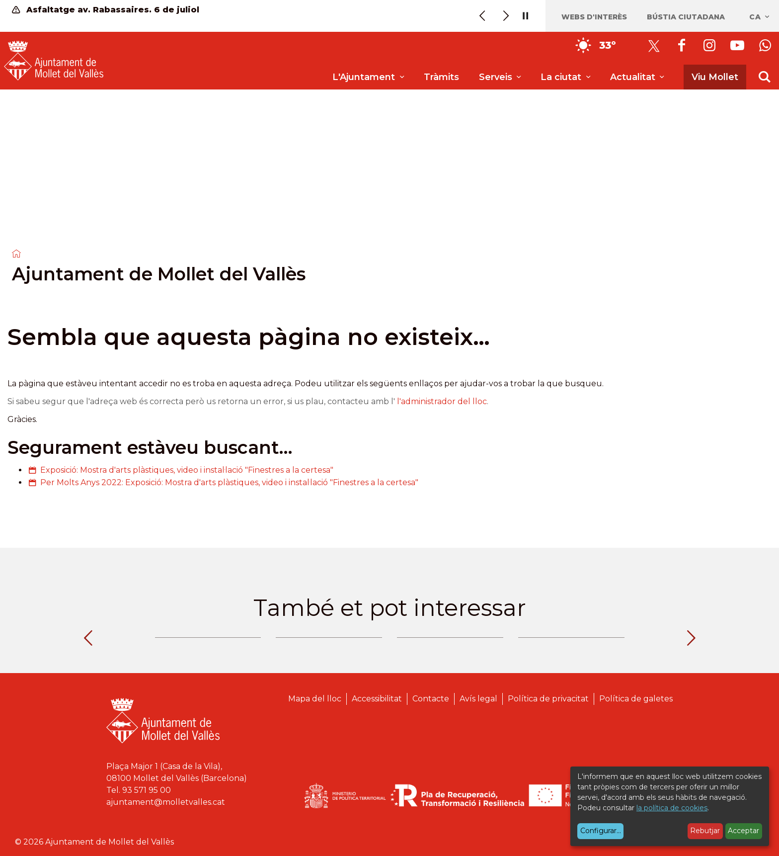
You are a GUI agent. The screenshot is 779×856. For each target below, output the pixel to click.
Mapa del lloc (314, 698)
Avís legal (478, 698)
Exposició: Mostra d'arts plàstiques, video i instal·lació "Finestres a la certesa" (186, 470)
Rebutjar (705, 830)
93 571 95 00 (146, 790)
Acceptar (743, 830)
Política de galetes (636, 698)
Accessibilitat (377, 698)
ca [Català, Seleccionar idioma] (760, 16)
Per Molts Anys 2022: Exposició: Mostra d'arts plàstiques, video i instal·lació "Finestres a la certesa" (229, 482)
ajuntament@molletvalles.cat (165, 802)
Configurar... (600, 830)
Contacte (430, 698)
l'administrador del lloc (442, 401)
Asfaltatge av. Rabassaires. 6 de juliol (105, 9)
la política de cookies (671, 807)
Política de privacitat (548, 698)
